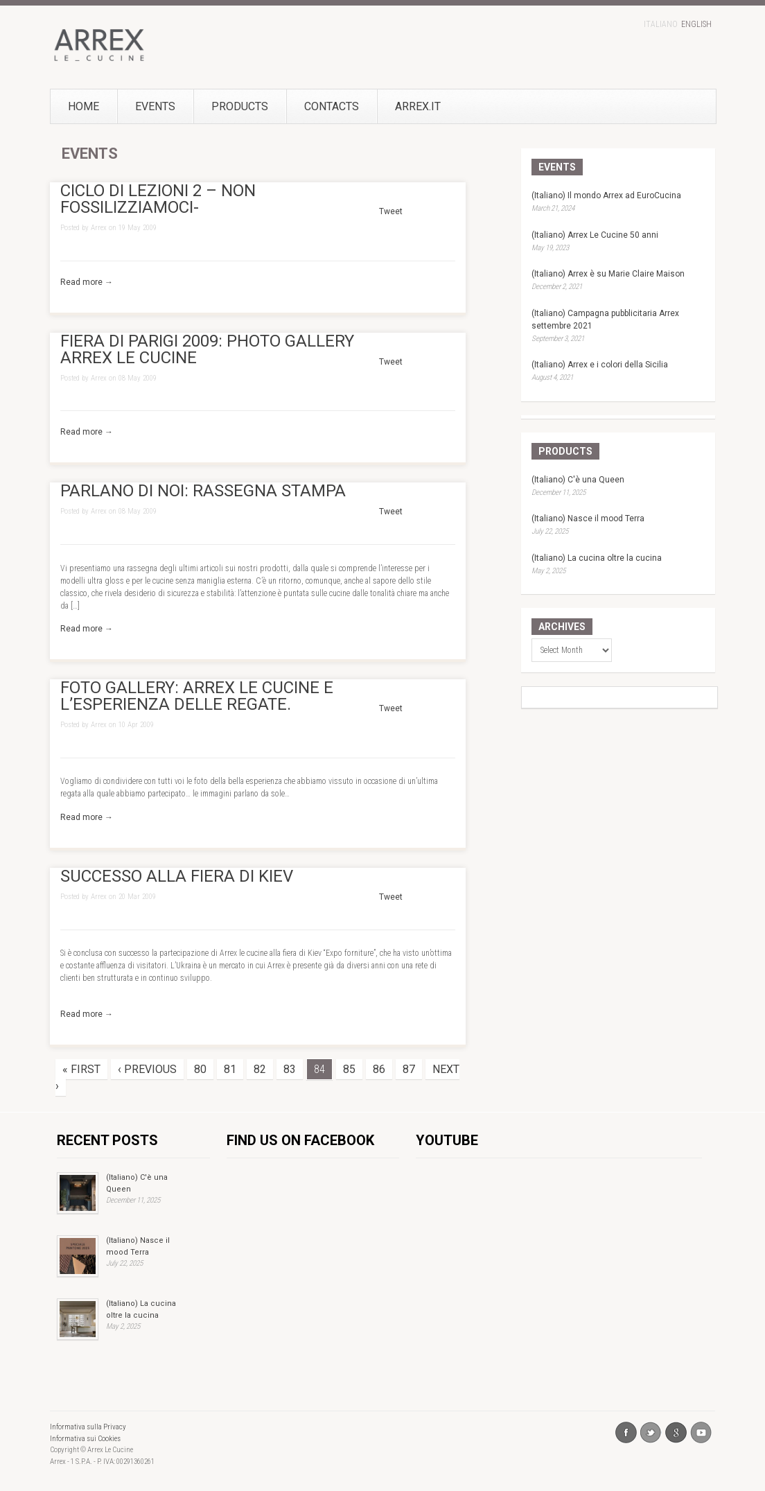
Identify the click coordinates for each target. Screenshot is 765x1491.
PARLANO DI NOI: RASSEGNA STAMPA (203, 490)
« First (81, 1069)
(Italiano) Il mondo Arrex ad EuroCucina (606, 195)
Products (239, 106)
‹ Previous (147, 1069)
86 (379, 1069)
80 (200, 1069)
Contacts (331, 106)
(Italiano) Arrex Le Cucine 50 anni (594, 235)
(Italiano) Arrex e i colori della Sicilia (599, 364)
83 (289, 1069)
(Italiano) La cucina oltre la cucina (596, 558)
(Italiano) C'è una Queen (577, 480)
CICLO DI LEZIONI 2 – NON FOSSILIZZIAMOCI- (158, 199)
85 (349, 1069)
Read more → (86, 282)
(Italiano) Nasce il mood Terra (587, 518)
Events (155, 106)
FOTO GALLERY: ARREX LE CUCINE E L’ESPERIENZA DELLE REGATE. (196, 696)
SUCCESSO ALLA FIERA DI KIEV (176, 876)
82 (260, 1069)
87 (409, 1069)
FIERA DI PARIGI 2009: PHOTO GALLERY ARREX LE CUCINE (207, 349)
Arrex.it (395, 106)
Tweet (391, 211)
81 (230, 1069)
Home (83, 106)
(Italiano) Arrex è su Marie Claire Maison (608, 274)
